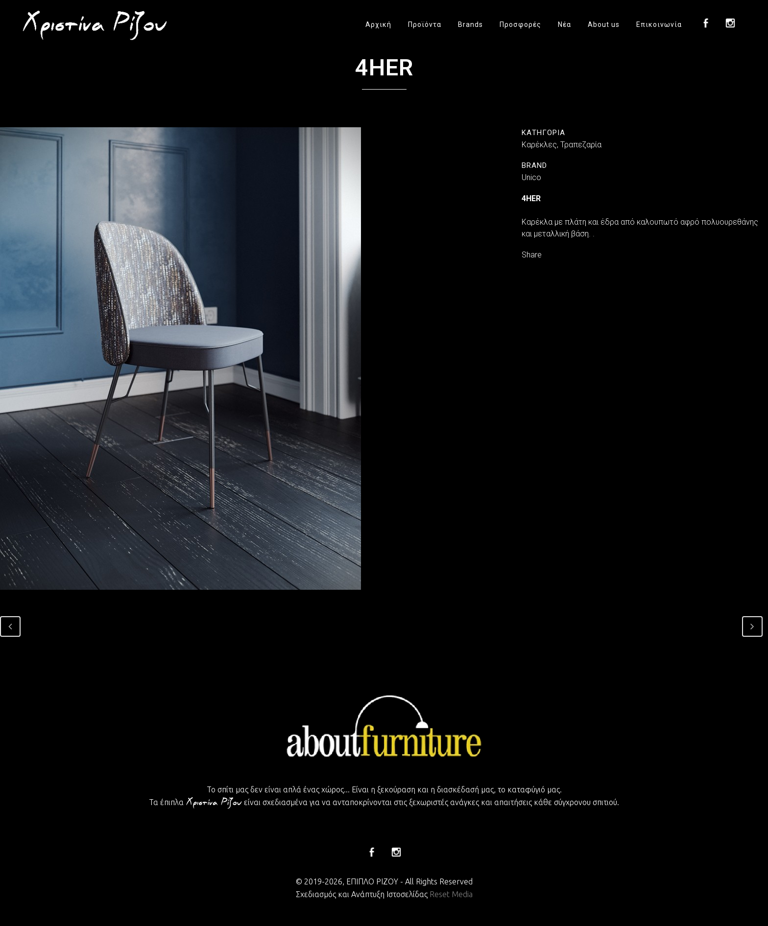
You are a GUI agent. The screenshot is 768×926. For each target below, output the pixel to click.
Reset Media (451, 894)
